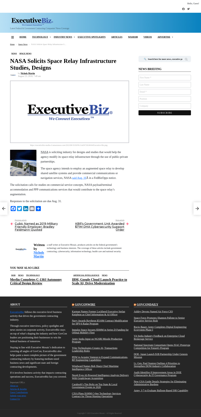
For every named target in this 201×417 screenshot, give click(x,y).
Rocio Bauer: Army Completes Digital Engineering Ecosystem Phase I (160, 328)
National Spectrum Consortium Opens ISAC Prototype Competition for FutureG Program (162, 346)
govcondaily (147, 304)
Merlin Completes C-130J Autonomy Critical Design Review (36, 281)
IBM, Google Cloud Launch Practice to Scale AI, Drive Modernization (99, 281)
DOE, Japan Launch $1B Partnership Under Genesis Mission (161, 355)
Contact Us (15, 399)
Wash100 (133, 37)
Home (22, 37)
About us (14, 386)
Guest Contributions (19, 392)
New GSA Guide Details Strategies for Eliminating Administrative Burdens (160, 383)
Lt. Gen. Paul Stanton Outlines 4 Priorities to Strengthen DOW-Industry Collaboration (157, 365)
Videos (147, 37)
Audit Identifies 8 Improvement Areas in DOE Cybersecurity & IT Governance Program (158, 374)
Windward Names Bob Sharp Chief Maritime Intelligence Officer (95, 367)
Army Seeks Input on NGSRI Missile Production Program (97, 340)
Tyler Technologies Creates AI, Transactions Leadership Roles (94, 349)
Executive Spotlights (92, 37)
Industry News (63, 37)
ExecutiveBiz (17, 312)
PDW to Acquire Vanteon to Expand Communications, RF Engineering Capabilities (100, 358)
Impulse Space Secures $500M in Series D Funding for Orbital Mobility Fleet (100, 331)
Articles (116, 37)
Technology (40, 37)
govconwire (85, 304)
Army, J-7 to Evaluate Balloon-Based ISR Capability (161, 390)
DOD (13, 275)
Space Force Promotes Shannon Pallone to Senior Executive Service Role (159, 319)
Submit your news (18, 396)
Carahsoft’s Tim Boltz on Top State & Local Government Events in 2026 (94, 386)
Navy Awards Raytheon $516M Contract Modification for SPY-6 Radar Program (100, 322)
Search (186, 60)
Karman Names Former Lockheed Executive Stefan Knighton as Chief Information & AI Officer (98, 313)
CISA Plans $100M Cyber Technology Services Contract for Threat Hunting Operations (96, 395)
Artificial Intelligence (86, 275)
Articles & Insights (18, 389)
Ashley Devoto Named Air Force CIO (153, 311)
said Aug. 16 (79, 177)
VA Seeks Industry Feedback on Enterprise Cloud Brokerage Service (159, 337)
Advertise (164, 37)
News (21, 275)
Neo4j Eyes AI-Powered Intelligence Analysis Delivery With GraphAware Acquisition (100, 377)
